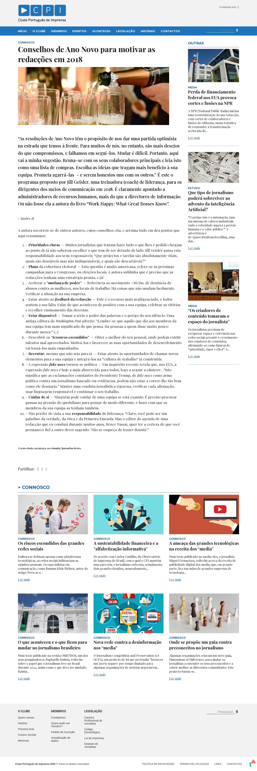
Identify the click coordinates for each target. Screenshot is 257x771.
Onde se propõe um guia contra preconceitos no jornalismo (200, 645)
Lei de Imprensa (94, 738)
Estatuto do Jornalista (91, 745)
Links (217, 764)
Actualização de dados (60, 739)
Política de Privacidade (158, 764)
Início (22, 31)
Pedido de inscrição (63, 732)
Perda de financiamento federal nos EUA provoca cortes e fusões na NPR (212, 97)
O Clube (39, 31)
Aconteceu (101, 31)
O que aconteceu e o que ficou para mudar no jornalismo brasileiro (52, 645)
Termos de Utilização (194, 764)
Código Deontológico (92, 731)
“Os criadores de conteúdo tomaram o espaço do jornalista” (208, 315)
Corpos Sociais (27, 734)
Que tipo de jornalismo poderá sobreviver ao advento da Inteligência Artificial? (211, 201)
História (22, 723)
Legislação (125, 31)
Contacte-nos (229, 6)
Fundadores (58, 717)
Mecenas (148, 31)
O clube (24, 711)
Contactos (170, 31)
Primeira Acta (26, 729)
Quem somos (26, 717)
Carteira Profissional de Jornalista (93, 720)
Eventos (79, 31)
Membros (59, 31)
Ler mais (194, 138)
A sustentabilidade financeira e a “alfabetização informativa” (126, 546)
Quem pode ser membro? (60, 725)
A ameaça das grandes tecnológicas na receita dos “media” (204, 546)
